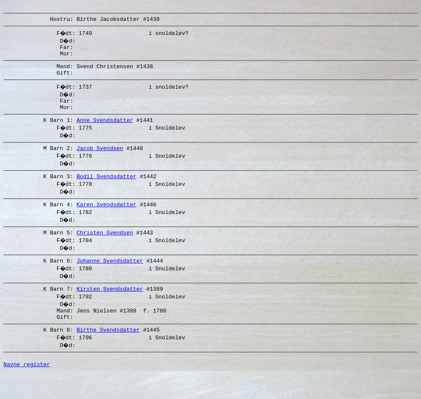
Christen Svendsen (105, 249)
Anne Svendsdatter (105, 131)
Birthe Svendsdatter (108, 352)
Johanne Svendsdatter (110, 278)
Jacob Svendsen (100, 161)
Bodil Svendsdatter (106, 190)
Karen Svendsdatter (106, 219)
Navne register (26, 389)
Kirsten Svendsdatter (110, 308)
